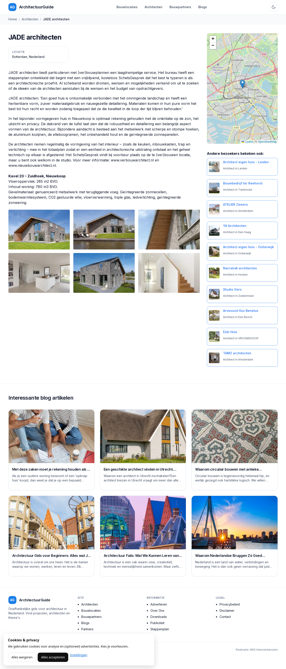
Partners (87, 629)
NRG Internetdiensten (264, 649)
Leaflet (247, 141)
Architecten (153, 7)
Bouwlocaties (127, 7)
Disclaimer (227, 610)
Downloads (158, 617)
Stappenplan (159, 629)
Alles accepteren (53, 657)
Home (12, 19)
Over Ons (157, 610)
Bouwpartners (180, 7)
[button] (242, 83)
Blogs (202, 7)
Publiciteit (157, 623)
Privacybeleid (230, 604)
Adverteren (158, 604)
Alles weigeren (21, 657)
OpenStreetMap (267, 141)
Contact (225, 617)
